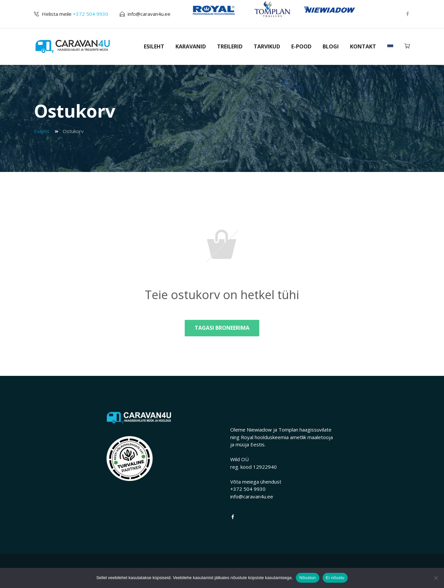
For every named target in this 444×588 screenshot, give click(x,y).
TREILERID (229, 46)
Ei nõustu (335, 577)
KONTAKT (363, 46)
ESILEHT (154, 46)
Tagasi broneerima (222, 327)
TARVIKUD (267, 46)
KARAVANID (190, 46)
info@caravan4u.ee (149, 14)
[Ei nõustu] (435, 577)
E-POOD (301, 46)
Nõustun (307, 577)
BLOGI (331, 46)
